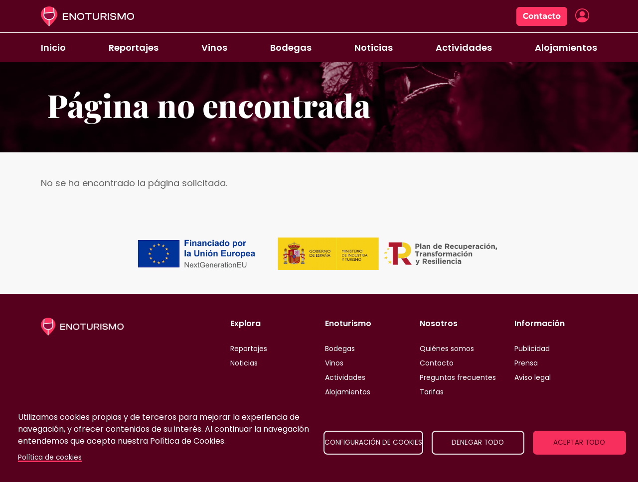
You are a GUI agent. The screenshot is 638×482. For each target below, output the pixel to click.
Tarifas (432, 392)
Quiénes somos (447, 349)
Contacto (542, 16)
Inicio (53, 47)
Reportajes (134, 47)
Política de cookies (50, 457)
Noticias (373, 47)
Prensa (526, 363)
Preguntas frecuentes (458, 377)
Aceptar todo (579, 442)
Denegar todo (478, 442)
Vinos (214, 47)
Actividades (464, 47)
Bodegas (291, 47)
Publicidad (532, 349)
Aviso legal (532, 377)
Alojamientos (566, 47)
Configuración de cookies (373, 442)
